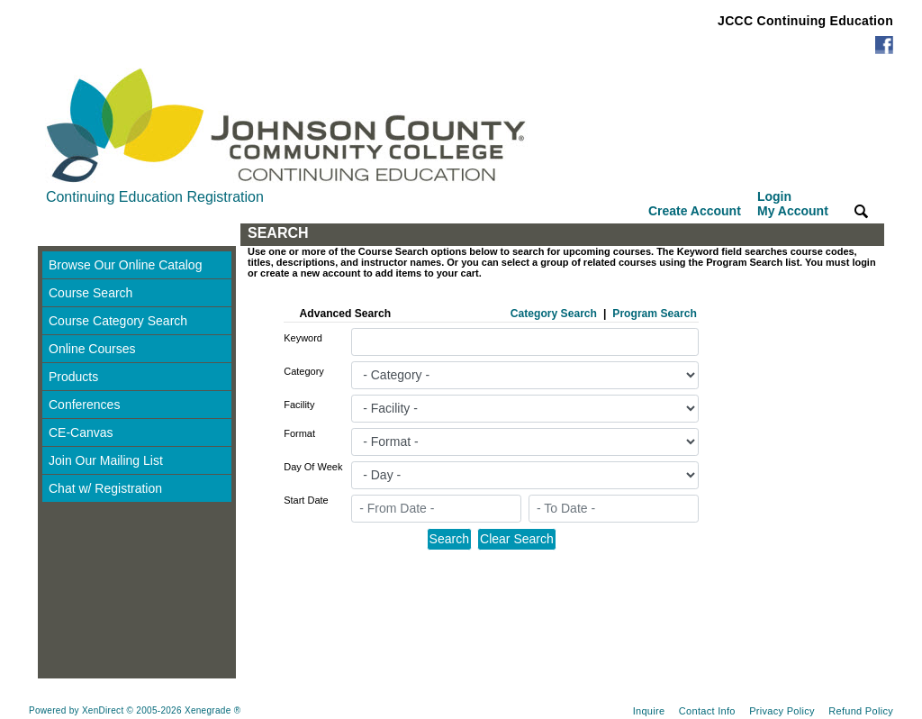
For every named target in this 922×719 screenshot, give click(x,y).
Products (73, 376)
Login (792, 203)
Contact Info (707, 710)
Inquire (649, 710)
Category (304, 371)
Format (299, 433)
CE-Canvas (81, 432)
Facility (299, 404)
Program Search (654, 313)
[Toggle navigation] (55, 234)
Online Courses (92, 348)
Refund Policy (860, 710)
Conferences (84, 404)
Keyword (303, 337)
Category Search (554, 313)
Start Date (306, 500)
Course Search (90, 293)
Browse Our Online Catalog (125, 265)
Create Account (694, 211)
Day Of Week (313, 466)
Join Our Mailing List (106, 460)
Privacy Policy (782, 710)
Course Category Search (118, 321)
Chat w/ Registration (105, 488)
